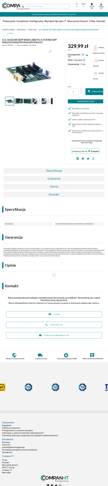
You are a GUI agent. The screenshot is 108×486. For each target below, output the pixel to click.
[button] (50, 51)
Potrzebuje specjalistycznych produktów (19, 441)
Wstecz (11, 33)
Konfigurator (36, 21)
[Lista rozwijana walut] (83, 5)
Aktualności (7, 443)
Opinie (54, 186)
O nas (92, 21)
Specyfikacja (54, 170)
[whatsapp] (93, 158)
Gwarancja (54, 178)
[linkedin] (77, 158)
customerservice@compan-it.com (54, 326)
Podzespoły (9, 21)
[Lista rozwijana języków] (76, 5)
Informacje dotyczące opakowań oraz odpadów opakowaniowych (30, 426)
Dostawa (6, 433)
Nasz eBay (6, 463)
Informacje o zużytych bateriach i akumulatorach (23, 424)
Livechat (54, 305)
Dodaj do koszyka (95, 91)
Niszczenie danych (77, 21)
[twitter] (88, 158)
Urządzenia (22, 21)
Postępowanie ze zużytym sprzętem (17, 421)
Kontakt (100, 21)
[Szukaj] (45, 6)
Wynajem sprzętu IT (55, 21)
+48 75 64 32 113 (54, 316)
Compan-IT (7, 461)
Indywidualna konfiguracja (13, 438)
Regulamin (6, 416)
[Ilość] (73, 91)
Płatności (6, 436)
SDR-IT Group (8, 458)
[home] (9, 6)
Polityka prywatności (11, 419)
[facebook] (83, 158)
